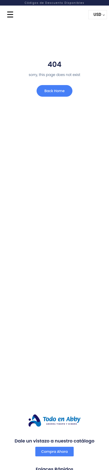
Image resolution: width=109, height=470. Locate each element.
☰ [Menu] (10, 14)
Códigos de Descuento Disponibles (55, 3)
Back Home (54, 90)
